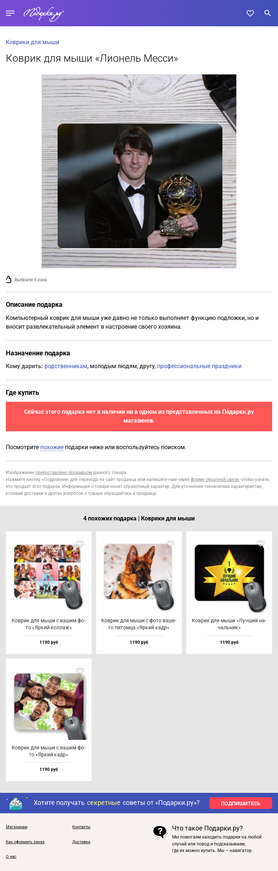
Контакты (81, 827)
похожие (52, 447)
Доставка (81, 842)
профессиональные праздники (199, 366)
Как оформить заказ (25, 842)
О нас (11, 857)
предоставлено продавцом (63, 472)
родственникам (66, 366)
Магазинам (16, 827)
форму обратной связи (215, 479)
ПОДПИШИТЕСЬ (240, 803)
